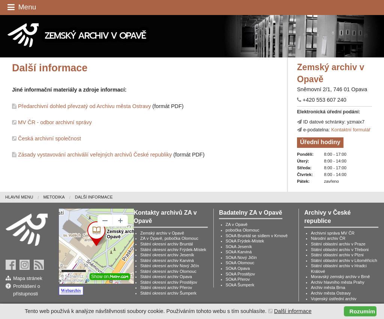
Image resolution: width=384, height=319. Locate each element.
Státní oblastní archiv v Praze (338, 244)
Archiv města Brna (328, 287)
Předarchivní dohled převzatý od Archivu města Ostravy (84, 106)
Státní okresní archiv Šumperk (168, 293)
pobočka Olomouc (243, 230)
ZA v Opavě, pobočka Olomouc (169, 238)
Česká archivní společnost (49, 138)
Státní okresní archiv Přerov (166, 287)
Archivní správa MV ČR (332, 233)
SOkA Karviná (239, 252)
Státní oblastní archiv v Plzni (337, 255)
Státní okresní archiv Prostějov (168, 282)
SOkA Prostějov (240, 274)
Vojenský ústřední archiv (333, 298)
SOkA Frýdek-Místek (245, 241)
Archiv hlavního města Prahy (337, 282)
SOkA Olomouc (240, 262)
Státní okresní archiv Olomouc (168, 271)
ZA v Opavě (237, 224)
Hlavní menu (19, 197)
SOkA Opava (238, 268)
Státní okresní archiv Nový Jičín (169, 265)
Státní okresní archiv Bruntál (166, 244)
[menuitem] (24, 197)
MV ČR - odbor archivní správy (55, 122)
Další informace (94, 197)
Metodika (53, 197)
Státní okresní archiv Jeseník (167, 255)
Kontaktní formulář (350, 129)
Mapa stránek (27, 278)
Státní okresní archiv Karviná (167, 260)
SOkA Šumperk (240, 285)
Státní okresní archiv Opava (166, 276)
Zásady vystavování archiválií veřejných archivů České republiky (95, 155)
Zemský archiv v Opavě (162, 233)
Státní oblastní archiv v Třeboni (340, 249)
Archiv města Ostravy (331, 293)
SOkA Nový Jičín (241, 257)
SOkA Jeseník (239, 246)
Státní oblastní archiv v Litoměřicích (344, 260)
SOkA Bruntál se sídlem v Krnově (257, 235)
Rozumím (362, 311)
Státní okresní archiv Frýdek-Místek (173, 249)
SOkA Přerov (238, 279)
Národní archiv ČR (328, 238)
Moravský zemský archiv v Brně (340, 276)
